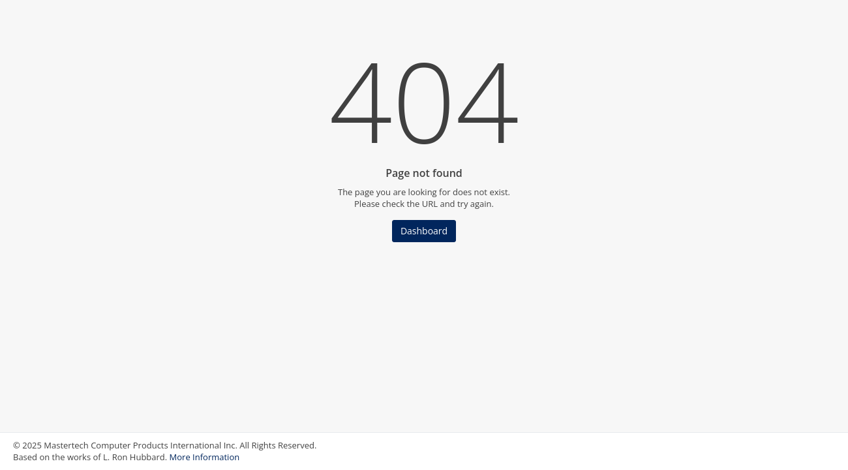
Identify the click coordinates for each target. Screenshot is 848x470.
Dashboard (424, 231)
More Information (205, 457)
